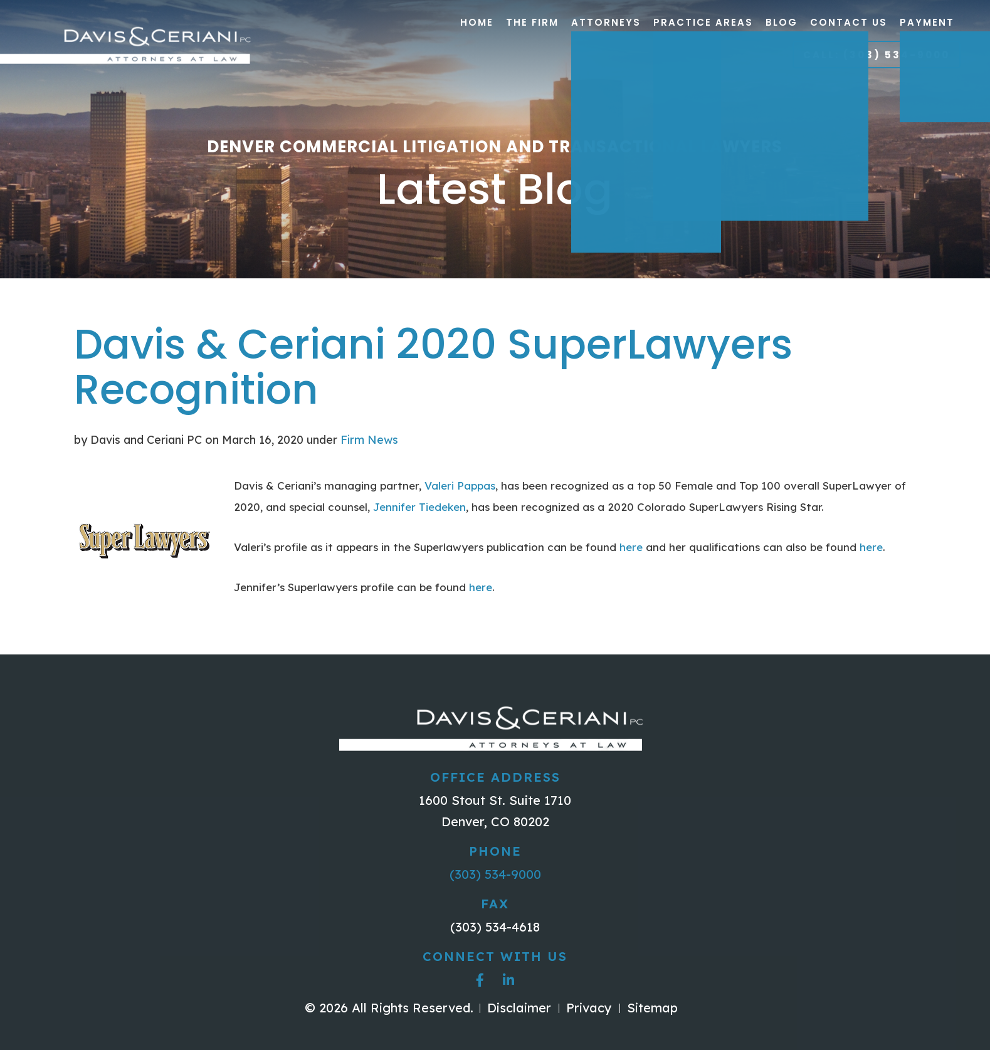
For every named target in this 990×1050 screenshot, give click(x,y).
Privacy (589, 1008)
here (631, 547)
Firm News (369, 440)
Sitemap (652, 1008)
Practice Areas (703, 22)
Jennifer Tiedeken (419, 506)
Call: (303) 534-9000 (876, 54)
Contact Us (848, 22)
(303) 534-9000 (495, 874)
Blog (782, 22)
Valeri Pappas (459, 485)
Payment (927, 22)
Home (476, 22)
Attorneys (606, 22)
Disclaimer (519, 1008)
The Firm (532, 22)
